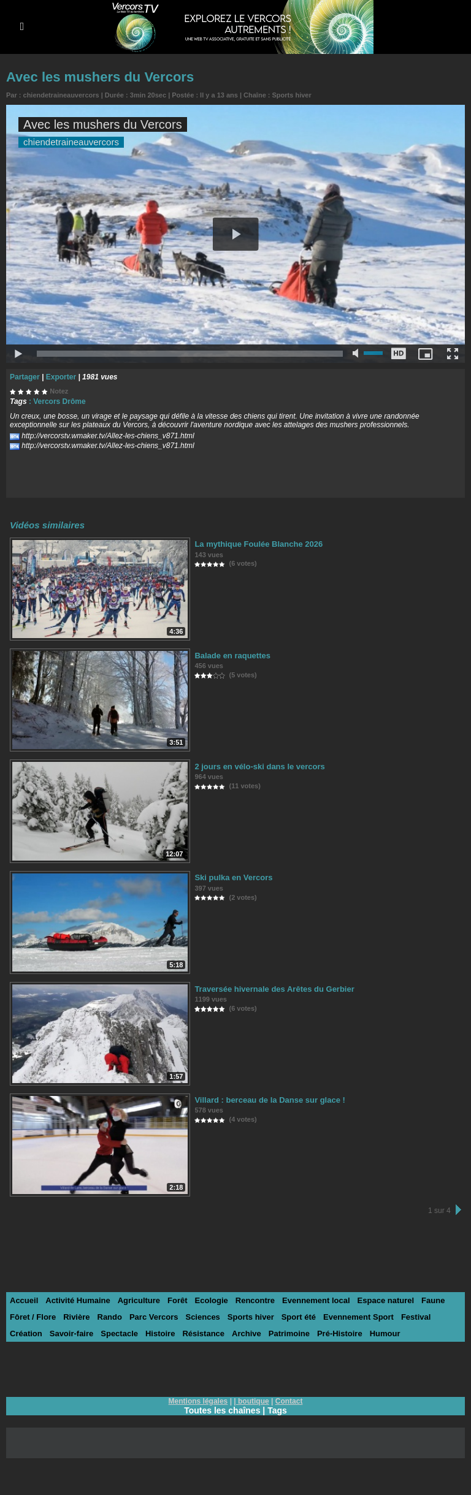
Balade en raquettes (232, 655)
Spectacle (119, 1333)
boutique (253, 1401)
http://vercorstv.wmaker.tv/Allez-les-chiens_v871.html (107, 436)
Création (26, 1333)
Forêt (177, 1300)
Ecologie (211, 1300)
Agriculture (139, 1300)
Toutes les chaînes (222, 1410)
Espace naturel (386, 1300)
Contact (289, 1401)
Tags (277, 1410)
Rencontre (255, 1300)
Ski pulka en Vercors (233, 877)
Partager (25, 377)
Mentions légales (198, 1401)
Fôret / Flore (33, 1317)
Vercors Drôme (59, 401)
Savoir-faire (72, 1333)
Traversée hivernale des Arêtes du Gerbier (274, 989)
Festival (416, 1317)
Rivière (76, 1317)
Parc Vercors (153, 1317)
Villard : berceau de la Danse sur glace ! (269, 1100)
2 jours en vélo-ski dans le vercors (259, 766)
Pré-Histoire (339, 1333)
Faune (433, 1300)
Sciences (202, 1317)
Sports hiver (292, 95)
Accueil (24, 1300)
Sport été (298, 1317)
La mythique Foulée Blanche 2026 (258, 544)
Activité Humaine (77, 1300)
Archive (246, 1333)
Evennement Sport (358, 1317)
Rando (110, 1317)
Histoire (160, 1333)
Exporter (61, 377)
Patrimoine (289, 1333)
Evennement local (316, 1300)
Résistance (203, 1333)
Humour (385, 1333)
